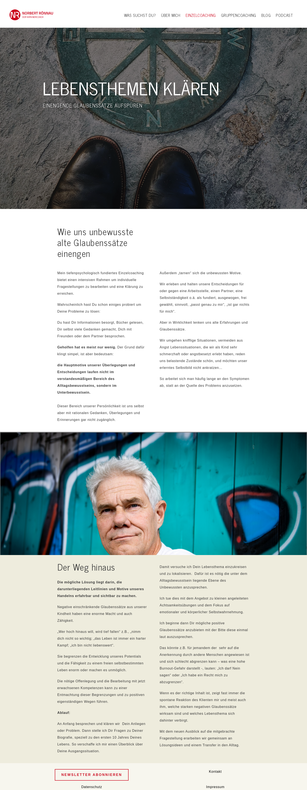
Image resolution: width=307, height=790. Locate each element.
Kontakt (215, 771)
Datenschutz (91, 787)
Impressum (215, 787)
